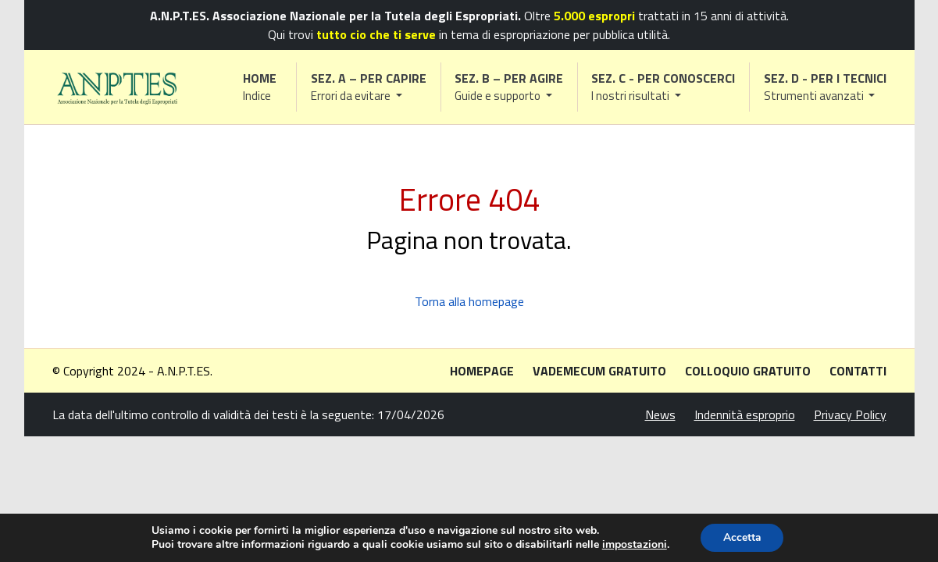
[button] (368, 87)
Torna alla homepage (469, 301)
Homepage (482, 370)
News (660, 414)
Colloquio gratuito (748, 370)
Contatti (857, 370)
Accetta (742, 537)
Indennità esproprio (744, 414)
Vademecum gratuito (599, 370)
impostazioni (633, 545)
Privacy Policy (850, 414)
